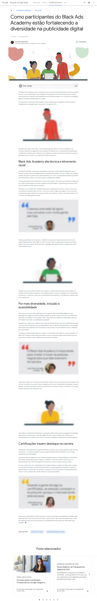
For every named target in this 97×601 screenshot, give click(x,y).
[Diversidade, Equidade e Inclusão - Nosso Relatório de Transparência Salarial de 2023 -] (70, 575)
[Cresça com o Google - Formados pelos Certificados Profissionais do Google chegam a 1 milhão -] (27, 575)
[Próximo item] (89, 574)
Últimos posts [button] (36, 2)
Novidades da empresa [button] (55, 2)
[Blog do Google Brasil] (11, 10)
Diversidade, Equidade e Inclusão (55, 532)
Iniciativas (38, 10)
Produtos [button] (44, 2)
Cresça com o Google (37, 532)
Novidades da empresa (23, 10)
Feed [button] (65, 2)
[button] (81, 42)
